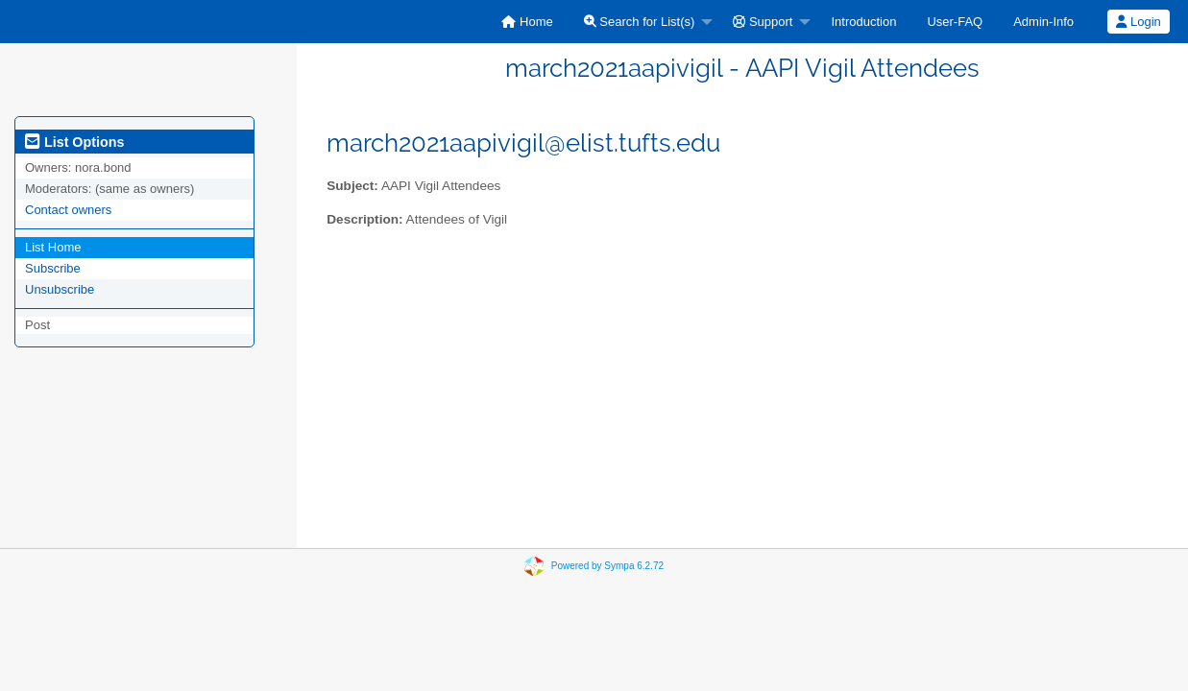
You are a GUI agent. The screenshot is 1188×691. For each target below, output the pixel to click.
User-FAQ (954, 21)
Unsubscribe (59, 289)
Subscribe (53, 268)
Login (1138, 21)
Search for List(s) (639, 21)
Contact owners (68, 210)
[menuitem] (527, 21)
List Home (53, 247)
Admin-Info (1043, 21)
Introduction (863, 21)
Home (526, 21)
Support (762, 21)
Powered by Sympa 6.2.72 (607, 565)
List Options (74, 142)
